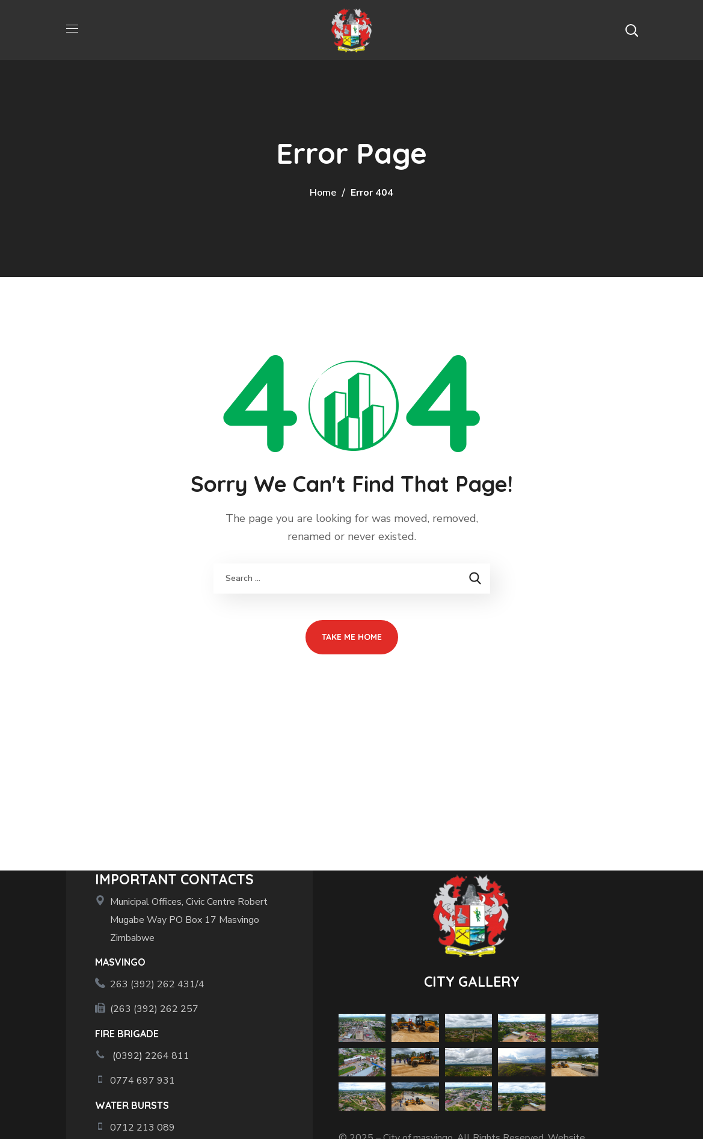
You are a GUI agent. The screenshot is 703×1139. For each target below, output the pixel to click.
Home (323, 192)
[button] (631, 30)
